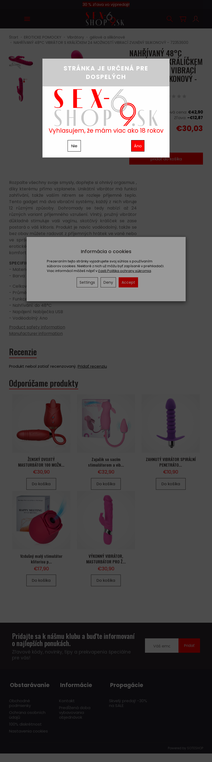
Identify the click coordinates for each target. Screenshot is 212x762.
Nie (74, 146)
